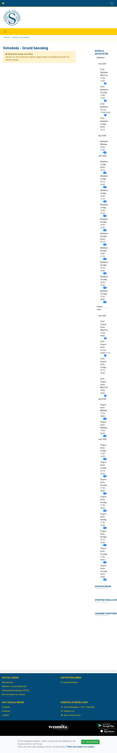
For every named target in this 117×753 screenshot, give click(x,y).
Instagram (6, 707)
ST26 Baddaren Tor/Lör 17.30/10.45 (104, 109)
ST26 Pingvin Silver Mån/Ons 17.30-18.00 (104, 329)
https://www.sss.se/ (72, 715)
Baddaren (100, 57)
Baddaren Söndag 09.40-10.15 (104, 238)
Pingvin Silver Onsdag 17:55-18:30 (103, 503)
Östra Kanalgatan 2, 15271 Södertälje (79, 707)
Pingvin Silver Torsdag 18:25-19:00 (103, 572)
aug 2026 (102, 135)
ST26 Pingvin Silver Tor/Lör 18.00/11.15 (104, 348)
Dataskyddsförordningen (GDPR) (15, 690)
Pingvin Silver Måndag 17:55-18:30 (103, 428)
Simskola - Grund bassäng (20, 37)
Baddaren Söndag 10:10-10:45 (104, 267)
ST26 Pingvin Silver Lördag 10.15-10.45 (103, 366)
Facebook (6, 711)
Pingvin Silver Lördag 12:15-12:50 (103, 468)
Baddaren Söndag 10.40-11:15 (104, 253)
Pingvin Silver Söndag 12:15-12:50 (103, 537)
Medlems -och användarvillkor (14, 686)
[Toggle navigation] (111, 3)
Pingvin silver (100, 308)
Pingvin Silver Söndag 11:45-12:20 (103, 520)
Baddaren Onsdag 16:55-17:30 (104, 224)
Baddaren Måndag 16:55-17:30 (104, 146)
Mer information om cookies (13, 694)
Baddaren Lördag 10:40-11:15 (104, 195)
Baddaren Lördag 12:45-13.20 (104, 210)
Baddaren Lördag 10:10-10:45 (104, 181)
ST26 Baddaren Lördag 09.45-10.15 (104, 124)
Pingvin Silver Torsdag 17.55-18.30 (103, 554)
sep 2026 (102, 156)
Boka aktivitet (7, 682)
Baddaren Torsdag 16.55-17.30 (104, 281)
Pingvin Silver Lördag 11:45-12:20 (103, 451)
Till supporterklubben (69, 682)
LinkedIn (5, 715)
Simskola (7, 37)
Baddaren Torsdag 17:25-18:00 (104, 296)
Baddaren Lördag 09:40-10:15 (104, 166)
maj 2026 (102, 64)
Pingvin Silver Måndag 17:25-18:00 (103, 411)
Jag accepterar (90, 742)
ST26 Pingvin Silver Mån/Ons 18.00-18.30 (104, 387)
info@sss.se (69, 711)
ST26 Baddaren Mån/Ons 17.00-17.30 (104, 76)
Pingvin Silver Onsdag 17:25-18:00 (103, 486)
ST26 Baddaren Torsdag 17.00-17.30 (104, 93)
